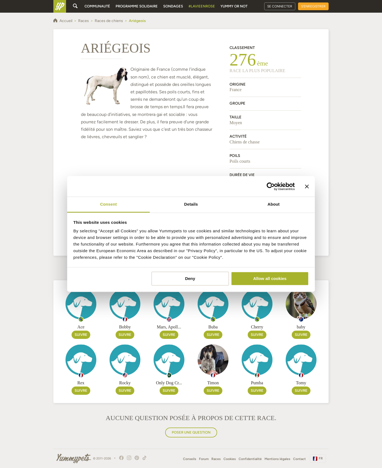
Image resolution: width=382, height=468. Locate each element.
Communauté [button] (97, 6)
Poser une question (191, 432)
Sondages (173, 6)
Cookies (229, 459)
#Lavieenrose (202, 6)
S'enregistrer (313, 6)
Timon (213, 382)
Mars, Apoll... (169, 327)
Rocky (125, 382)
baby (301, 327)
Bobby (125, 327)
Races (216, 459)
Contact (299, 459)
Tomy (301, 382)
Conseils (189, 459)
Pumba (257, 382)
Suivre (81, 335)
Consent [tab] (108, 204)
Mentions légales (277, 459)
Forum (204, 459)
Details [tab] (191, 204)
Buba (213, 327)
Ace (80, 327)
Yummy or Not (233, 6)
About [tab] (274, 204)
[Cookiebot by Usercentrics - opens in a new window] (271, 186)
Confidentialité (250, 459)
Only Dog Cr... (169, 382)
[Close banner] (307, 186)
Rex (80, 382)
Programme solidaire (137, 6)
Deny (190, 278)
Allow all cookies (269, 278)
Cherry (257, 327)
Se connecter (279, 6)
